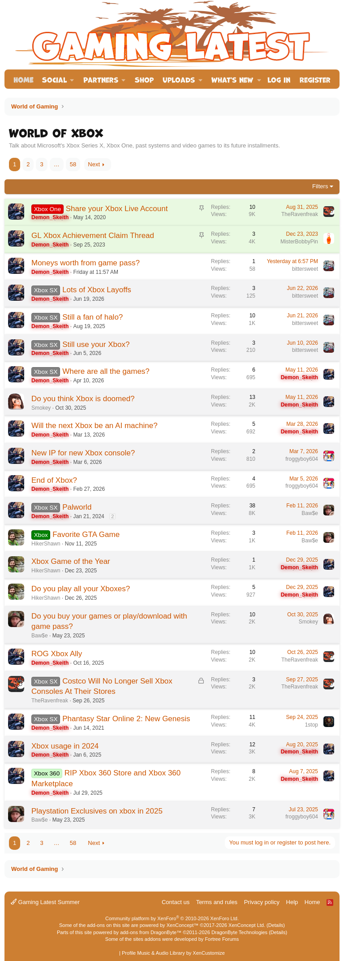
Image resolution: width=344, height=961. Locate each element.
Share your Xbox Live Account (117, 208)
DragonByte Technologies (239, 932)
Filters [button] (320, 186)
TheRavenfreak (299, 214)
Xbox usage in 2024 (65, 746)
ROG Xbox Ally (56, 653)
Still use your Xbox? (95, 344)
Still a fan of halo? (92, 317)
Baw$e (309, 513)
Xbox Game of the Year (70, 561)
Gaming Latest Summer (45, 902)
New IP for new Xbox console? (83, 453)
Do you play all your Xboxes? (80, 588)
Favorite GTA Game (86, 534)
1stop (311, 725)
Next (94, 164)
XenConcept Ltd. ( (248, 925)
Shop (144, 79)
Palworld (76, 507)
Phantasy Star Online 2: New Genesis (126, 718)
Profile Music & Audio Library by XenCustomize (173, 953)
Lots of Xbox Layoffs (96, 290)
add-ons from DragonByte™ (150, 932)
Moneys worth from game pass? (85, 263)
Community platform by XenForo (172, 918)
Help (292, 902)
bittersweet (305, 269)
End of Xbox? (54, 480)
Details (276, 925)
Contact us (175, 902)
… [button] (57, 164)
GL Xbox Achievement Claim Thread (92, 235)
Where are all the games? (106, 371)
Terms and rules (216, 902)
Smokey (41, 408)
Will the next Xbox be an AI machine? (94, 425)
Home (23, 79)
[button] (58, 79)
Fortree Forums (222, 939)
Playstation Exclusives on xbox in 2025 (97, 811)
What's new (232, 79)
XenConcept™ (183, 925)
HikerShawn (45, 544)
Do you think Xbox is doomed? (83, 398)
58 (73, 164)
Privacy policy (262, 902)
